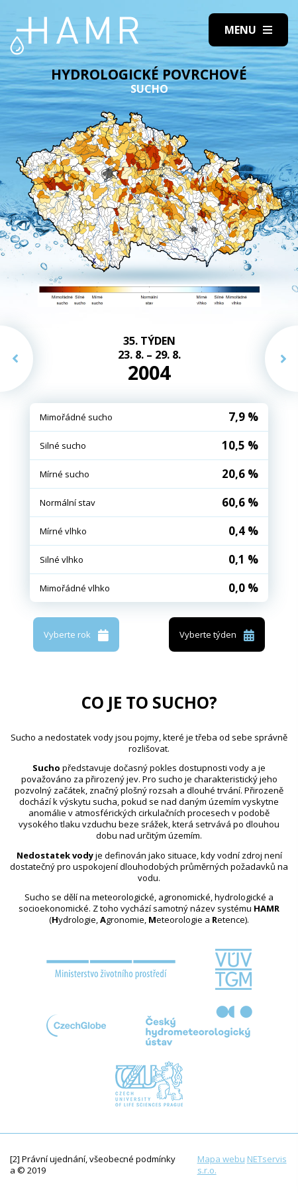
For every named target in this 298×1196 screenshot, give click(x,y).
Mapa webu (221, 1159)
